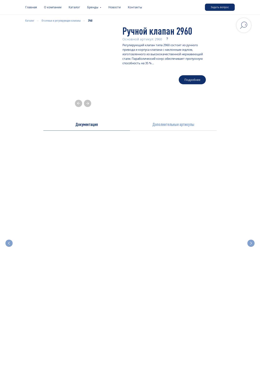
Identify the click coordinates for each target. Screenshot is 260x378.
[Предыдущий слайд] (9, 234)
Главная (31, 7)
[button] (220, 7)
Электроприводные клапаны (153, 250)
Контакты (135, 7)
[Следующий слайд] (251, 234)
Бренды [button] (93, 7)
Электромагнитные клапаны (44, 250)
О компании (52, 7)
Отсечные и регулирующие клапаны (61, 20)
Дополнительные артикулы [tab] (173, 124)
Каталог (74, 7)
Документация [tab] (86, 124)
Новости (114, 7)
